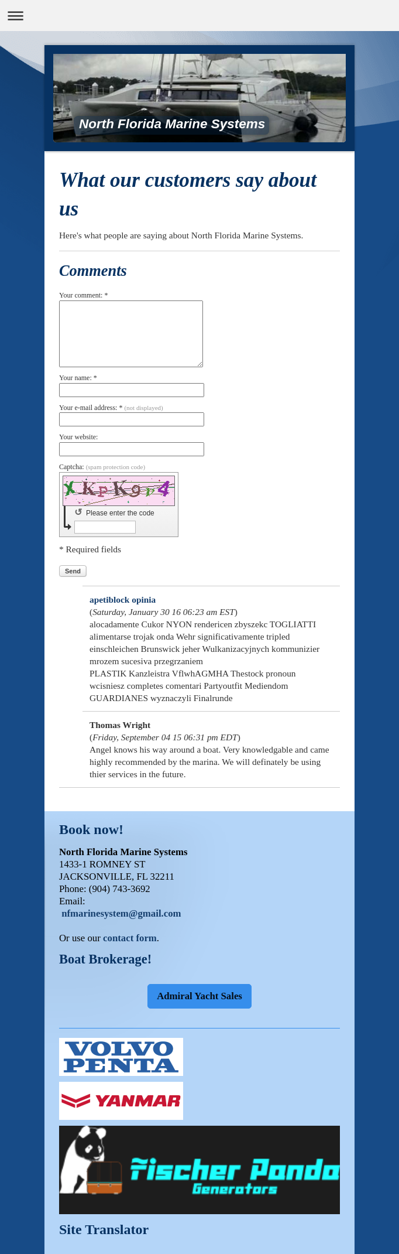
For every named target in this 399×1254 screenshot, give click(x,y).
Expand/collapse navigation (199, 15)
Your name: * (78, 378)
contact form (130, 938)
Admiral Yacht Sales (199, 996)
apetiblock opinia (123, 599)
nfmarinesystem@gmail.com (121, 913)
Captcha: (102, 467)
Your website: (78, 437)
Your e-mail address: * (111, 408)
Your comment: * (83, 295)
